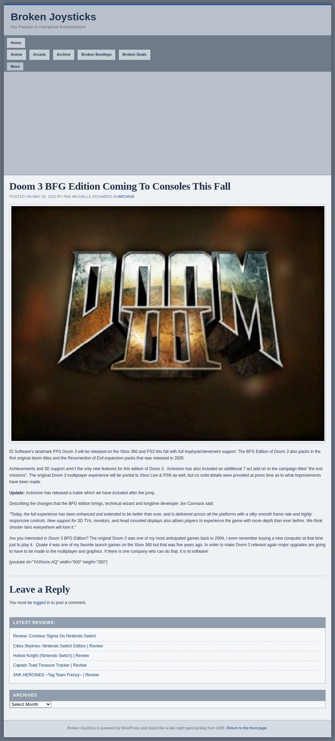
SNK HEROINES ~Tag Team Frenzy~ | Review (56, 675)
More (15, 66)
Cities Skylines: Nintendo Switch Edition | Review (58, 646)
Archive (64, 54)
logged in (41, 602)
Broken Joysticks (53, 16)
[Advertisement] (167, 123)
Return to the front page (246, 728)
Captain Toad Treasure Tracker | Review (50, 665)
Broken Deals (135, 54)
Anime (16, 54)
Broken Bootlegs (96, 54)
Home (16, 43)
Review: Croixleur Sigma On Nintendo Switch (54, 636)
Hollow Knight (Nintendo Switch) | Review (51, 655)
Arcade (39, 54)
